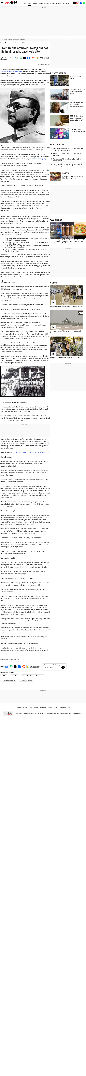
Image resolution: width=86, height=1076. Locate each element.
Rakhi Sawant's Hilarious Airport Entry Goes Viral (66, 306)
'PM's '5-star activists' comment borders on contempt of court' (77, 118)
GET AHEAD (59, 3)
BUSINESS (34, 3)
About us (65, 713)
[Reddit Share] (33, 58)
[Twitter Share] (24, 58)
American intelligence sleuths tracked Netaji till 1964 (31, 452)
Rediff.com (21, 713)
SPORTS (52, 3)
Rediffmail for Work (22, 707)
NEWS (29, 3)
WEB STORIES (56, 220)
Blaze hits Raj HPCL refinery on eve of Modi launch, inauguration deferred (67, 165)
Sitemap (53, 713)
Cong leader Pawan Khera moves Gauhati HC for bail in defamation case (67, 149)
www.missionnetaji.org (38, 159)
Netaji (4, 676)
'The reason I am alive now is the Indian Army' (77, 91)
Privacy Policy (46, 713)
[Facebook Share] (28, 58)
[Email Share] (16, 58)
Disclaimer (38, 713)
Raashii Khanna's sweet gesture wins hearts (65, 358)
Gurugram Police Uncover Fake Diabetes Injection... (72, 177)
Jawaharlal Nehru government (11, 71)
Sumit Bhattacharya (4, 58)
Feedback (59, 713)
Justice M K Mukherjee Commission (33, 676)
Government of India (26, 680)
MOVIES (41, 3)
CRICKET (46, 3)
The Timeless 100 (65, 707)
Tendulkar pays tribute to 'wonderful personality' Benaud (77, 105)
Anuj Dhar (14, 676)
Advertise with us (29, 713)
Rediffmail (43, 707)
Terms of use (72, 713)
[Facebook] (81, 2)
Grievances (80, 713)
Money (49, 707)
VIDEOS (53, 283)
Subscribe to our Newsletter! (51, 665)
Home (2, 43)
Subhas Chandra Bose (9, 680)
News (6, 43)
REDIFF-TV (66, 3)
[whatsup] (84, 2)
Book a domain (34, 707)
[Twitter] (74, 2)
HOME (24, 3)
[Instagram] (77, 2)
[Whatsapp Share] (20, 58)
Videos (55, 707)
